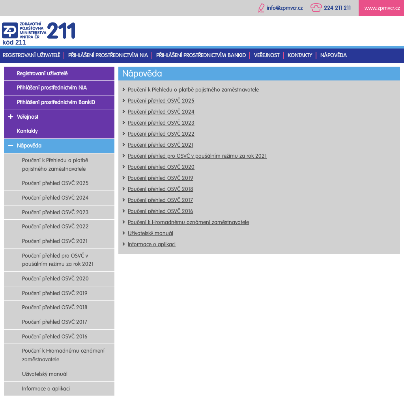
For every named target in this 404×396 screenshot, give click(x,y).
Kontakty (300, 55)
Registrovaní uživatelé (31, 55)
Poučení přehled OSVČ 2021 (160, 145)
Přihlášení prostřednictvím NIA (108, 55)
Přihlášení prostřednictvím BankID (201, 55)
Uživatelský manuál (150, 233)
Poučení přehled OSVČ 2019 (160, 178)
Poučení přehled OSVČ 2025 (161, 100)
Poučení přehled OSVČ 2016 (160, 211)
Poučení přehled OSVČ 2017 (160, 200)
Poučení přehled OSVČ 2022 (161, 134)
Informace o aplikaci (152, 244)
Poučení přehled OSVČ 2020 (161, 167)
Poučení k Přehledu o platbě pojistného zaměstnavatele (193, 89)
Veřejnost (266, 55)
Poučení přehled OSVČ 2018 (160, 189)
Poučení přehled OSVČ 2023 (161, 123)
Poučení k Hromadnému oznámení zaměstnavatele (188, 222)
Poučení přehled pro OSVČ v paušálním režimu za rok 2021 (197, 156)
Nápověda (333, 55)
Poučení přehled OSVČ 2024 (161, 111)
